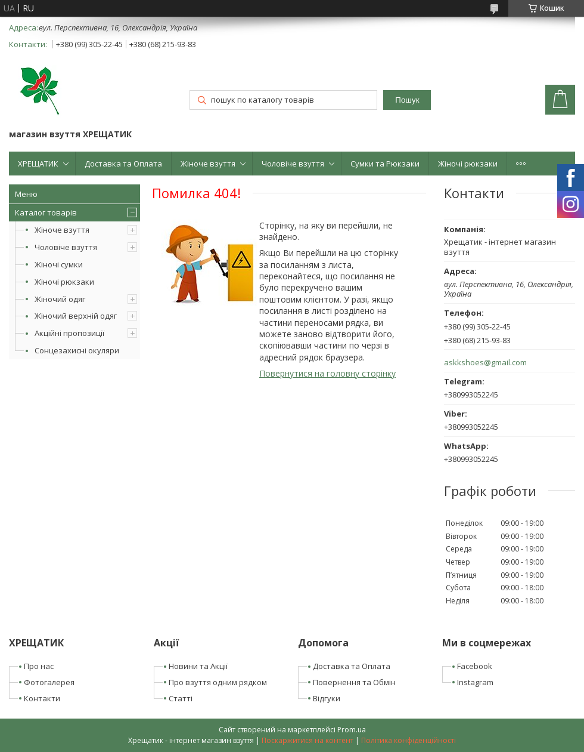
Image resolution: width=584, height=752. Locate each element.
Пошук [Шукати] (407, 99)
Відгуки (326, 698)
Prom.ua (351, 730)
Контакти (42, 698)
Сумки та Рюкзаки (385, 163)
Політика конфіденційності (408, 740)
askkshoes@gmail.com (485, 362)
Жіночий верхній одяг (76, 315)
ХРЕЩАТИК (38, 163)
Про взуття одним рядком (218, 682)
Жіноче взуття (208, 163)
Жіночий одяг (60, 299)
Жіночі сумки (59, 264)
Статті (180, 698)
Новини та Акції (198, 666)
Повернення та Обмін (354, 682)
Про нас (39, 666)
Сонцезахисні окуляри (77, 350)
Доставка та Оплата (123, 163)
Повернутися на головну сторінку (327, 373)
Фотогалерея (49, 682)
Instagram (475, 682)
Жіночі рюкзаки (468, 163)
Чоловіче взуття (293, 163)
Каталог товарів (46, 212)
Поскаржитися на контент (307, 740)
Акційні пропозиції (69, 333)
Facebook (474, 666)
